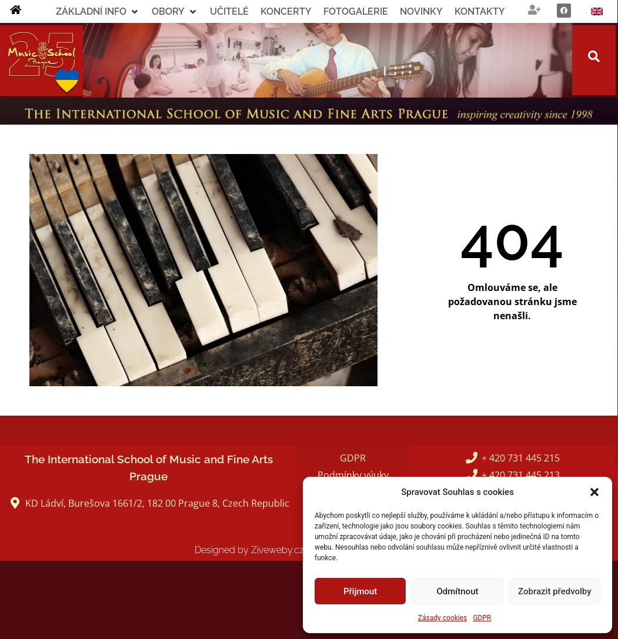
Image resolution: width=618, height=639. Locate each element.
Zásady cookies (442, 618)
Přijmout (360, 591)
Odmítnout (458, 591)
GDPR (482, 618)
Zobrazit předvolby (555, 591)
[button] (594, 492)
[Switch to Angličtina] (596, 11)
